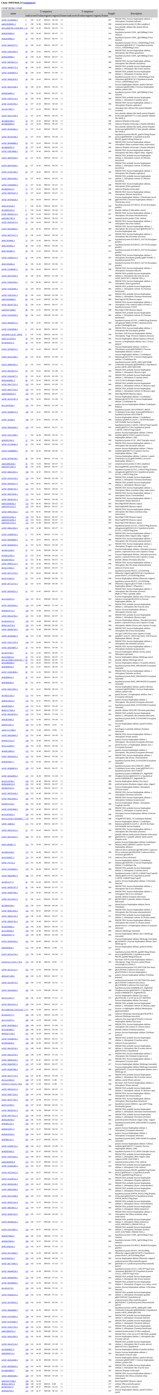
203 (27, 1120)
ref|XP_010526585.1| (10, 315)
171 (27, 824)
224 (27, 1222)
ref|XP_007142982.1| (10, 1253)
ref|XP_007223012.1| (10, 1172)
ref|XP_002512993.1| (10, 689)
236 (27, 1302)
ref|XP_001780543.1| (10, 1302)
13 (26, 104)
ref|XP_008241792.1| (10, 916)
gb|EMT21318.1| (8, 804)
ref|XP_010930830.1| (10, 185)
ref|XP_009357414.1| (10, 1202)
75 (26, 663)
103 (27, 390)
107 (27, 405)
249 (27, 1376)
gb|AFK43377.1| (8, 1015)
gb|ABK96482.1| (8, 124)
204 (27, 1124)
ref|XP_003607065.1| (10, 941)
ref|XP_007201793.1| (10, 954)
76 (26, 464)
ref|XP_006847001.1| (10, 364)
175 (27, 863)
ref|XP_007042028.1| (10, 200)
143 (27, 916)
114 (27, 701)
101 (27, 905)
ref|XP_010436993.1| (10, 869)
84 (26, 299)
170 (27, 819)
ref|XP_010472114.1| (10, 98)
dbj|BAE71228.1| (8, 1034)
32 (26, 653)
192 (27, 1039)
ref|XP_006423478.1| (10, 79)
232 (27, 1278)
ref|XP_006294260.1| (10, 427)
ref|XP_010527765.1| (10, 1327)
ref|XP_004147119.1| (10, 1344)
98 (26, 380)
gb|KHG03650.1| (8, 1134)
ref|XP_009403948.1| (10, 1376)
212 (27, 1162)
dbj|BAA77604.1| (8, 710)
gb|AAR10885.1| (8, 1030)
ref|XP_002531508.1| (10, 87)
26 (26, 882)
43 (26, 657)
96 (26, 467)
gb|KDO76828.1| (8, 1236)
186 (27, 1020)
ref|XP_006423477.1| (10, 45)
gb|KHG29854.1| (8, 751)
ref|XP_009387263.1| (10, 1214)
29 (26, 451)
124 (27, 911)
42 (26, 57)
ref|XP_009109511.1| (10, 484)
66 (26, 887)
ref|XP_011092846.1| (10, 20)
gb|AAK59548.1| (8, 405)
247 (27, 1366)
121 (27, 499)
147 (27, 735)
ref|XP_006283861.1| (10, 876)
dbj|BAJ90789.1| (8, 1120)
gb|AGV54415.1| (8, 578)
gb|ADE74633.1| (8, 560)
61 (26, 158)
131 (27, 523)
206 (27, 1134)
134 (27, 605)
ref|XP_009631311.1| (10, 564)
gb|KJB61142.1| (8, 1124)
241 (27, 1331)
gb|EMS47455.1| (8, 788)
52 (26, 93)
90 (26, 672)
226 (27, 1229)
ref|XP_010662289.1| (10, 1166)
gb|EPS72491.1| (8, 725)
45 (26, 264)
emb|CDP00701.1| (9, 1331)
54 (26, 143)
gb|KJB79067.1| (8, 762)
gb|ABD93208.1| (8, 905)
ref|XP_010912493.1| (10, 52)
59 (26, 151)
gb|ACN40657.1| (8, 857)
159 (27, 935)
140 (27, 629)
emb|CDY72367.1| (9, 467)
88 (26, 315)
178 (27, 869)
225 (27, 1387)
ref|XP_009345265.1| (10, 756)
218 (27, 1184)
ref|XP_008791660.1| (10, 165)
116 (27, 706)
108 (27, 412)
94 (26, 683)
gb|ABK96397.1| (8, 147)
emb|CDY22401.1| (9, 517)
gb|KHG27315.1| (8, 741)
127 (27, 520)
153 (27, 844)
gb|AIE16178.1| (8, 1288)
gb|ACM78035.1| (8, 814)
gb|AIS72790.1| (8, 653)
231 (27, 1271)
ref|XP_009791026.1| (10, 793)
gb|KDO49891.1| (8, 93)
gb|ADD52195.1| (8, 210)
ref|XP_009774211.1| (10, 1115)
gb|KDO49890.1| (8, 57)
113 (27, 695)
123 (27, 506)
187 (27, 998)
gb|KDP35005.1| (8, 1151)
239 (27, 1322)
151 (27, 1048)
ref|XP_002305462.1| (10, 129)
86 (26, 310)
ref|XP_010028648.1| (10, 329)
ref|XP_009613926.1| (10, 911)
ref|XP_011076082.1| (10, 1322)
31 (26, 39)
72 (26, 189)
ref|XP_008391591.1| (10, 499)
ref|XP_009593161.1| (10, 1110)
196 (27, 1084)
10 (26, 339)
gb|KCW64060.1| (8, 240)
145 (27, 921)
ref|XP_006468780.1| (10, 1278)
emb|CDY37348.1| (9, 1381)
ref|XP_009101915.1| (10, 1004)
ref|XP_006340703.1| (10, 714)
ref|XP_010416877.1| (10, 376)
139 (27, 625)
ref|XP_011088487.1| (10, 269)
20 (26, 33)
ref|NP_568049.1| (8, 824)
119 (27, 1060)
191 (27, 1034)
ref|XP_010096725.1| (10, 1146)
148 (27, 1043)
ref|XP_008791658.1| (10, 178)
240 (27, 1327)
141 (27, 636)
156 (27, 768)
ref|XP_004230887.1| (10, 648)
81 (26, 578)
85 (26, 305)
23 (26, 830)
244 (27, 1349)
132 (27, 528)
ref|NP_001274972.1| (10, 899)
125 (27, 512)
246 (27, 1360)
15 (26, 540)
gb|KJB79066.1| (8, 719)
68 (26, 660)
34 (26, 45)
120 (27, 714)
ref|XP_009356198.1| (10, 1184)
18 (26, 121)
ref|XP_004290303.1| (10, 545)
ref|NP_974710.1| (8, 863)
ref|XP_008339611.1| (10, 1208)
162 (27, 1076)
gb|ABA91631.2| (8, 621)
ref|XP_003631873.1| (10, 222)
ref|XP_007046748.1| (10, 458)
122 (27, 504)
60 (26, 564)
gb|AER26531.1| (8, 343)
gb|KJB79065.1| (8, 706)
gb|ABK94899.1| (8, 1370)
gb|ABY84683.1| (8, 927)
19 (26, 124)
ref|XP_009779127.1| (10, 235)
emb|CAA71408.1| (9, 730)
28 (26, 343)
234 (27, 1288)
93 (26, 371)
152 (27, 751)
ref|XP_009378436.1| (10, 494)
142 (27, 730)
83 (26, 295)
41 (26, 258)
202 (27, 1115)
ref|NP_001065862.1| (10, 636)
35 (26, 235)
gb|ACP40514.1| (8, 657)
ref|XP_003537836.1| (10, 276)
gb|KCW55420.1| (8, 206)
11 (26, 214)
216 (27, 1172)
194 (27, 1080)
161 (27, 941)
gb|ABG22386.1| (8, 550)
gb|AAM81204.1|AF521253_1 (13, 1010)
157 (27, 776)
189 (27, 1004)
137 (27, 616)
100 (27, 472)
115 (27, 494)
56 (26, 98)
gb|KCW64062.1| (8, 246)
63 (26, 172)
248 (27, 1370)
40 (26, 458)
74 (26, 193)
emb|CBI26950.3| (8, 1162)
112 (27, 489)
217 (27, 1179)
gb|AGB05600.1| (8, 663)
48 (26, 73)
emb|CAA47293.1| (9, 339)
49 (26, 79)
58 (26, 147)
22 (26, 222)
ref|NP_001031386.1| (10, 357)
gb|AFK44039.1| (8, 1043)
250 (27, 1381)
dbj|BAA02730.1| (8, 625)
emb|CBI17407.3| (8, 218)
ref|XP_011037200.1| (10, 172)
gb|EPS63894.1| (8, 948)
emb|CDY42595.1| (9, 520)
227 (27, 1253)
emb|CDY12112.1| (9, 506)
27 (26, 229)
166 (27, 799)
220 (27, 1196)
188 (27, 1025)
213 (27, 1151)
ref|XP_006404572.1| (10, 323)
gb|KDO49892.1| (8, 39)
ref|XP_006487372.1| (10, 67)
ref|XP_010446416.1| (10, 1039)
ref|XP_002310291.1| (10, 837)
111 (27, 484)
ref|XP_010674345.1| (10, 1157)
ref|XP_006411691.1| (10, 472)
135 (27, 1069)
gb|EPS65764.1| (8, 1391)
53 (26, 137)
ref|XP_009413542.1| (10, 512)
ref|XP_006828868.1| (10, 1310)
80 (26, 667)
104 (27, 837)
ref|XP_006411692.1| (10, 528)
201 (27, 1105)
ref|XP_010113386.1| (10, 435)
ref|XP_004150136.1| (10, 1048)
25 (26, 444)
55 (26, 555)
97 (26, 899)
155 (27, 762)
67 (26, 178)
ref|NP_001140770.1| (10, 983)
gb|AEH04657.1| (8, 1349)
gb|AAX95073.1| (8, 599)
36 (26, 52)
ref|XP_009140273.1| (10, 371)
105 (27, 394)
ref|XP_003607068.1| (10, 1069)
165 (27, 793)
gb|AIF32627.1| (8, 1387)
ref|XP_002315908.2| (10, 1196)
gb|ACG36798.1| (8, 781)
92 (26, 677)
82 (26, 584)
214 (27, 1157)
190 (27, 1030)
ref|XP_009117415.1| (10, 384)
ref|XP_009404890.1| (10, 143)
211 (27, 1391)
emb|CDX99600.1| (9, 299)
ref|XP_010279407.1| (10, 1229)
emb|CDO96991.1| (9, 24)
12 (26, 440)
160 (27, 781)
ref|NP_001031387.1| (10, 399)
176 (27, 954)
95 (26, 376)
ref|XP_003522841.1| (10, 605)
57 (26, 560)
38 (26, 246)
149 (27, 741)
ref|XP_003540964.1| (10, 229)
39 (26, 251)
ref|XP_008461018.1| (10, 1060)
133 (27, 1064)
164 (27, 788)
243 (27, 1344)
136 (27, 611)
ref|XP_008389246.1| (10, 1222)
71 (26, 185)
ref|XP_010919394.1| (10, 282)
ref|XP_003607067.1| (10, 1064)
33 (26, 349)
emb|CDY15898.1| (9, 310)
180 (27, 876)
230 (27, 1264)
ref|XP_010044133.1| (10, 1295)
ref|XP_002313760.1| (10, 116)
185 (27, 990)
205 (27, 1129)
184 (27, 1015)
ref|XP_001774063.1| (10, 1264)
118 (27, 427)
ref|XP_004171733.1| (10, 1076)
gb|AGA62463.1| (8, 746)
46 (26, 67)
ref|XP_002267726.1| (10, 305)
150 (27, 746)
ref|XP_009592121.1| (10, 214)
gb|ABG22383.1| (8, 555)
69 (26, 269)
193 (27, 1055)
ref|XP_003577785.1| (10, 1100)
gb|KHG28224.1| (8, 701)
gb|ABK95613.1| (8, 189)
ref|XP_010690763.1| (10, 534)
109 (27, 420)
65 (26, 357)
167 (27, 804)
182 (27, 976)
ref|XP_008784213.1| (10, 62)
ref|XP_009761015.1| (10, 830)
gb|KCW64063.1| (8, 251)
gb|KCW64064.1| (8, 264)
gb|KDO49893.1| (8, 33)
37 (26, 240)
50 (26, 87)
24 (26, 545)
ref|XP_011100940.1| (10, 444)
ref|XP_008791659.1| (10, 158)
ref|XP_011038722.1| (10, 1179)
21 (26, 218)
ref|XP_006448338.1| (10, 1271)
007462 (11, 8)
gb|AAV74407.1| (8, 109)
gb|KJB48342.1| (8, 677)
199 (27, 1094)
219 (27, 1189)
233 (27, 1283)
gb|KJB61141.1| (8, 1139)
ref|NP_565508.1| (8, 420)
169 (27, 814)
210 (27, 1246)
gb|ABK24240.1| (8, 852)
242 (27, 1336)
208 (27, 1146)
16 (26, 28)
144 (27, 642)
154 (27, 756)
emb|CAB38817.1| (9, 844)
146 (27, 927)
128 (27, 599)
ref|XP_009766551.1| (10, 591)
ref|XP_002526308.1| (10, 1360)
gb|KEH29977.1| (8, 935)
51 (26, 129)
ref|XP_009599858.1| (10, 540)
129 (27, 719)
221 (27, 1202)
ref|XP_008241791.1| (10, 921)
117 (27, 710)
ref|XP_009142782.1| (10, 616)
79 (26, 573)
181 (27, 970)
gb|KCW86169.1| (8, 1246)
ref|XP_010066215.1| (10, 258)
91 (26, 364)
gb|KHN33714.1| (8, 611)
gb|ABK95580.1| (8, 121)
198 (27, 1384)
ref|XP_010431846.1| (10, 809)
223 (27, 1214)
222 (27, 1208)
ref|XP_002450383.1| (10, 990)
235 (27, 1295)
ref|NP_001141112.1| (10, 970)
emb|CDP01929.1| (9, 464)
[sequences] (29, 2)
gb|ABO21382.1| (8, 695)
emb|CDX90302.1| (9, 504)
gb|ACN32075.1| (8, 1020)
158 (27, 931)
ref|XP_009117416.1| (10, 390)
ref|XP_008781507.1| (10, 193)
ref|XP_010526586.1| (10, 289)
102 (27, 384)
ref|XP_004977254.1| (10, 1094)
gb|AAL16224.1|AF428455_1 (13, 819)
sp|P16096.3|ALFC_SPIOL (12, 334)
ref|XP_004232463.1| (10, 799)
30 (26, 648)
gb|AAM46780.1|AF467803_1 (13, 28)
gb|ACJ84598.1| (8, 931)
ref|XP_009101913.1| (10, 1089)
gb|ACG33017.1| (8, 998)
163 (27, 784)
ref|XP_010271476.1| (10, 642)
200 (27, 1100)
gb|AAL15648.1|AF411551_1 (13, 660)
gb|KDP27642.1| (8, 440)
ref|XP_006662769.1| (10, 629)
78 (26, 289)
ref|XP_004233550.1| (10, 1055)
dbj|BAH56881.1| (8, 380)
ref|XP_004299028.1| (10, 1283)
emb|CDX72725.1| (9, 523)
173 (27, 852)
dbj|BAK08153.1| (8, 784)
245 (27, 1353)
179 (27, 962)
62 (26, 165)
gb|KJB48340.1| (8, 683)
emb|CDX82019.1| (9, 394)
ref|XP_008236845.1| (10, 735)
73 (26, 893)
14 (26, 109)
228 (27, 1258)
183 (27, 983)
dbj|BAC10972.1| (8, 1384)
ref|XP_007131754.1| (10, 573)
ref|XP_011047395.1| (10, 104)
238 (27, 1316)
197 (27, 1089)
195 (27, 1110)
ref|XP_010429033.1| (10, 73)
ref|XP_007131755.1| (10, 584)
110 (27, 478)
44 (26, 62)
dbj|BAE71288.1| (8, 976)
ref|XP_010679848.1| (10, 151)
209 (27, 1241)
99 (26, 689)
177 (27, 1010)
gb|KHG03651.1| (8, 1129)
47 (26, 550)
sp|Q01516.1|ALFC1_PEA (12, 962)
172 (27, 948)
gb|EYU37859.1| (8, 1105)
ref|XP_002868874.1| (10, 768)
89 (26, 323)
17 (26, 116)
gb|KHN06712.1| (8, 1353)
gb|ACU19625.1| (8, 568)
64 (26, 568)
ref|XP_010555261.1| (10, 295)
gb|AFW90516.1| (8, 1258)
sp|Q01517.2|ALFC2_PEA (12, 1084)
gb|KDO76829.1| (8, 1241)
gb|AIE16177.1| (8, 882)
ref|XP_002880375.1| (10, 412)
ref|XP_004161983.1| (10, 1336)
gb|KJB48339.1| (8, 667)
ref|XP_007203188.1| (10, 137)
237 (27, 1310)
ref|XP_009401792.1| (10, 489)
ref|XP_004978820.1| (10, 1025)
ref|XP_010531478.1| (10, 478)
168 (27, 809)
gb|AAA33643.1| (8, 1080)
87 (26, 591)
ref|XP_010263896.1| (10, 672)
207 (27, 1139)
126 (27, 517)
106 (27, 399)
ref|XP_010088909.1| (10, 451)
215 (27, 1166)
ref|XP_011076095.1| (10, 1316)
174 (27, 857)
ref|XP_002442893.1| (10, 776)
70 (26, 276)
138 (27, 621)
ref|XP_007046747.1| (10, 349)
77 (26, 282)
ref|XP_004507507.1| (10, 887)
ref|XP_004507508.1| (10, 893)
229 (27, 1236)
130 (27, 725)
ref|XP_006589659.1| (10, 1366)
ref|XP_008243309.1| (10, 1189)
